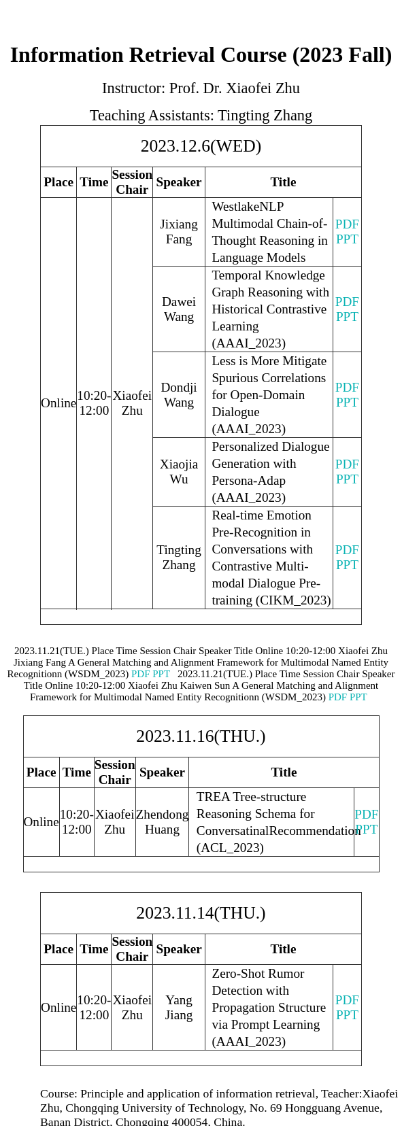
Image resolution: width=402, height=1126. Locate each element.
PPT (347, 239)
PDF (347, 224)
